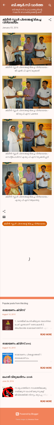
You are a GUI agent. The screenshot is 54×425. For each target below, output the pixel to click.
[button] (50, 20)
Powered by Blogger (27, 414)
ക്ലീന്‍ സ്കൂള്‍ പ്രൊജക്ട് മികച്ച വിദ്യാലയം (25, 223)
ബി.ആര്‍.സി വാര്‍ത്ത (27, 5)
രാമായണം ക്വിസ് (13, 310)
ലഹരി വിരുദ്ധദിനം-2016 (17, 377)
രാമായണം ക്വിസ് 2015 (16, 343)
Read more (46, 334)
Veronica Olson (33, 419)
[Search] (50, 5)
